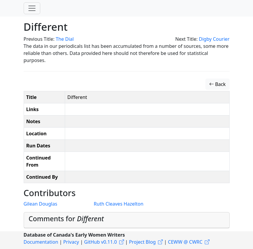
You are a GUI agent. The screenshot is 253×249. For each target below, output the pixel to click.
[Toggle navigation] (32, 8)
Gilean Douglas (40, 204)
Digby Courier (214, 39)
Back (217, 84)
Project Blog (142, 242)
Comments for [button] (66, 218)
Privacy (71, 242)
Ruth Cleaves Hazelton (119, 204)
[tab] (126, 220)
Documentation (41, 242)
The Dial (65, 39)
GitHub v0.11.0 (100, 242)
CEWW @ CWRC (185, 242)
